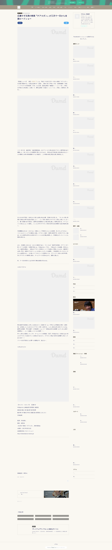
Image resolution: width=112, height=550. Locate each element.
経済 (67, 7)
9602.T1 (34, 81)
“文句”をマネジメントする (79, 517)
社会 (88, 7)
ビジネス (83, 7)
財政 (63, 7)
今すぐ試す (72, 2)
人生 (78, 7)
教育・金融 (72, 7)
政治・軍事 (57, 7)
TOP (45, 7)
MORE (92, 7)
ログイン (80, 2)
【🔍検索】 (50, 7)
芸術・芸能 (20, 13)
